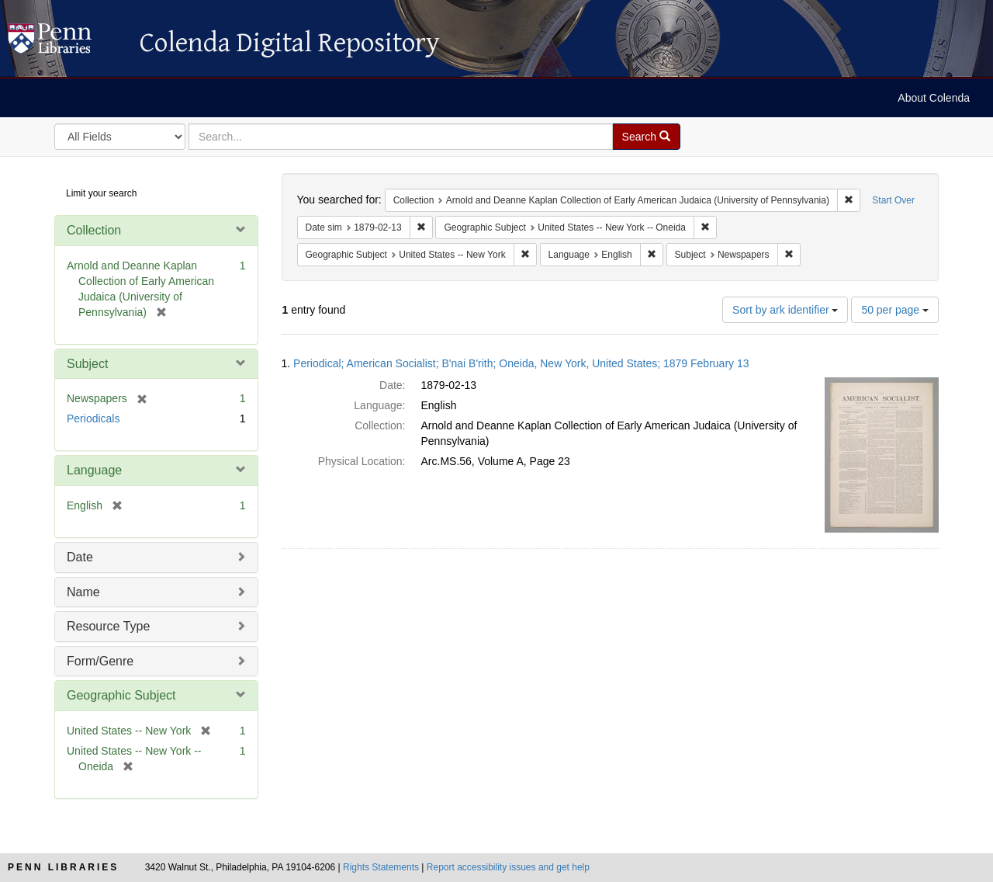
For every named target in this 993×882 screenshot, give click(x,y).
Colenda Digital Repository (66, 42)
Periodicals (93, 418)
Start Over (893, 200)
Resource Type (108, 626)
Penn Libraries (63, 867)
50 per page (895, 310)
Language (94, 470)
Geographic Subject (121, 695)
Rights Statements (381, 867)
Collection (94, 230)
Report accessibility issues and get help (508, 867)
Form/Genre (100, 661)
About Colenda (934, 98)
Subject (87, 363)
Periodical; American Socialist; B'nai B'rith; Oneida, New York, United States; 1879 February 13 (521, 363)
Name (83, 592)
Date (80, 557)
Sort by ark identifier (785, 310)
